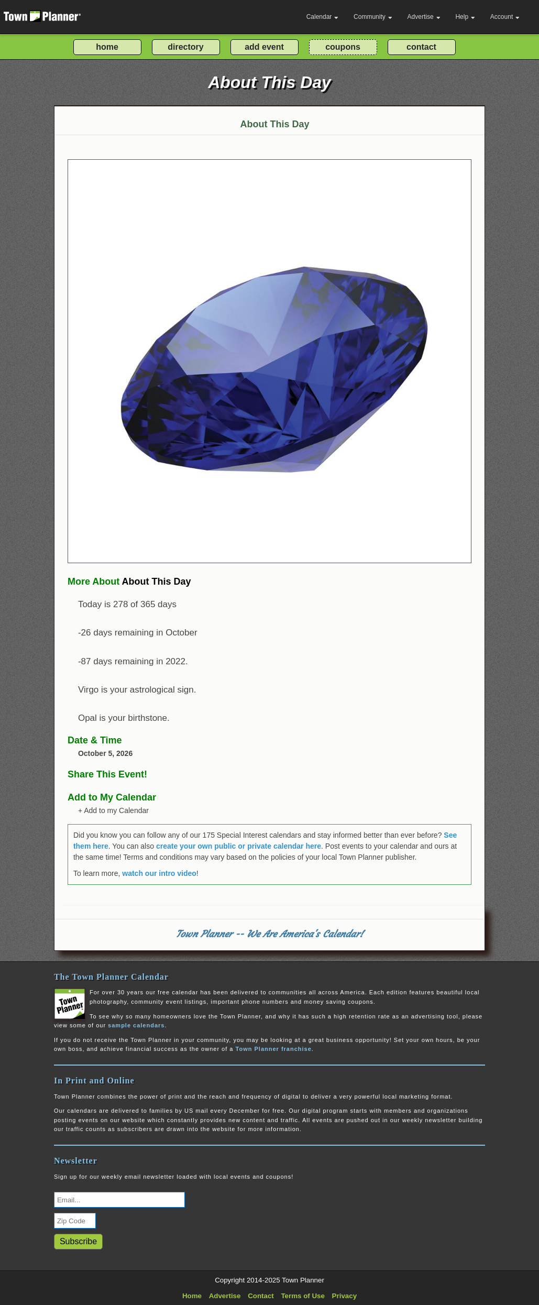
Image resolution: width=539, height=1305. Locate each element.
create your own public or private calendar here (238, 846)
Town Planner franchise (274, 1049)
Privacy (344, 1296)
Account (505, 16)
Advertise (424, 16)
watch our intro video (159, 873)
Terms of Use (302, 1296)
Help (465, 16)
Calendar (322, 16)
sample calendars (136, 1025)
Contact (261, 1296)
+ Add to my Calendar (113, 810)
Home (192, 1296)
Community (373, 16)
